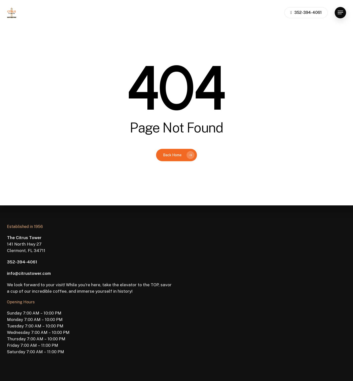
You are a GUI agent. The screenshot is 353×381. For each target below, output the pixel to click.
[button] (340, 12)
